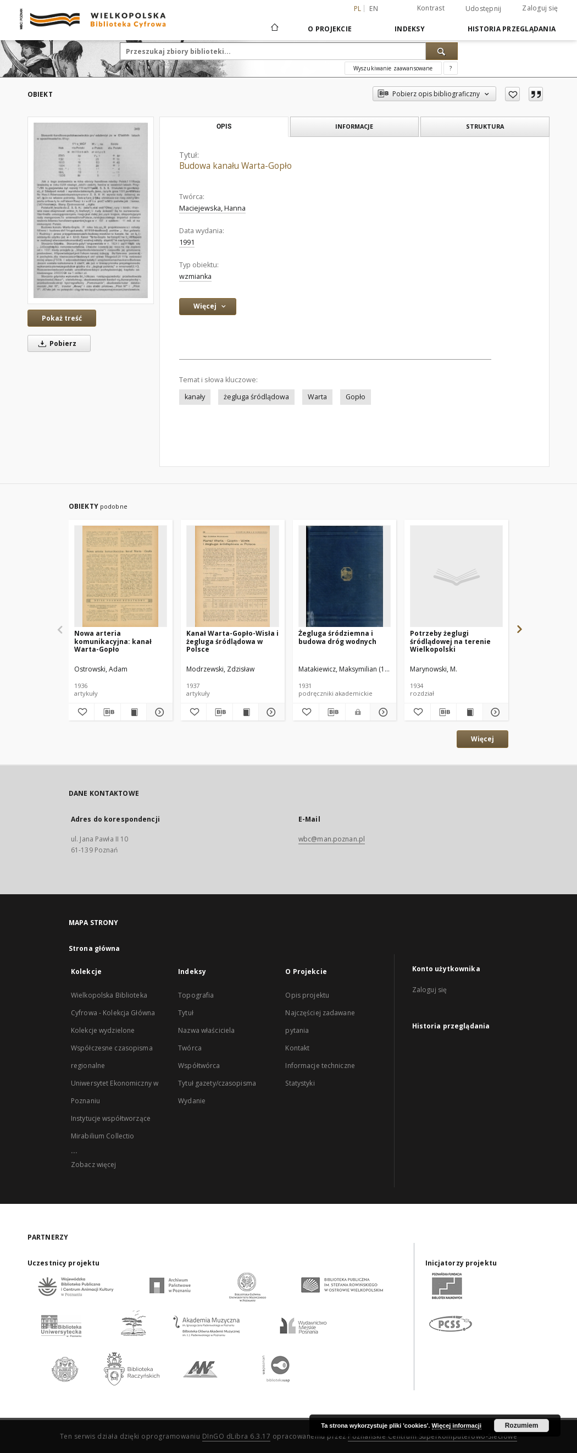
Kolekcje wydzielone (103, 1030)
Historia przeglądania (512, 29)
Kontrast (431, 8)
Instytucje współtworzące (111, 1118)
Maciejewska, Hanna (212, 208)
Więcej (482, 739)
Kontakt (297, 1048)
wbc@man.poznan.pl (331, 839)
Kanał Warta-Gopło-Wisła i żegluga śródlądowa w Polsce (232, 641)
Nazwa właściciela (206, 1030)
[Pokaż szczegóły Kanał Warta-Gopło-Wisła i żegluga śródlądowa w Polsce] (269, 712)
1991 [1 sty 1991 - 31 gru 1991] (187, 242)
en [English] (373, 8)
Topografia (196, 995)
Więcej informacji (456, 1425)
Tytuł (185, 1012)
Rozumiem (522, 1425)
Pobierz (55, 343)
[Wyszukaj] (442, 51)
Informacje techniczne (320, 1065)
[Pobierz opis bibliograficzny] (107, 712)
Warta (317, 396)
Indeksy (410, 29)
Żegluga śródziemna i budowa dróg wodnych (337, 637)
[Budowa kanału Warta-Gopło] (91, 210)
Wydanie (192, 1100)
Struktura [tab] (485, 126)
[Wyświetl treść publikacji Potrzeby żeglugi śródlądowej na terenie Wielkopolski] (469, 712)
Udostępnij (483, 8)
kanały (195, 396)
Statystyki (299, 1083)
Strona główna (94, 948)
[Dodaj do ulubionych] (512, 94)
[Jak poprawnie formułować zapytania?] (450, 68)
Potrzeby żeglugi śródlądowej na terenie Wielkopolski (450, 641)
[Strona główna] (274, 28)
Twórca (190, 1048)
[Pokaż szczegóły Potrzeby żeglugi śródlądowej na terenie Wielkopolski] (494, 712)
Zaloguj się (540, 8)
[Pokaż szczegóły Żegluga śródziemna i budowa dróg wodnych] (382, 712)
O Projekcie (330, 29)
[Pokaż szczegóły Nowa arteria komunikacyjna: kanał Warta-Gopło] (157, 712)
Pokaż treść (62, 318)
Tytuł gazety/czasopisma (217, 1083)
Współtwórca (199, 1065)
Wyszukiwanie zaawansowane (393, 68)
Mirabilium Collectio (102, 1136)
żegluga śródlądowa (256, 396)
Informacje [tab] (354, 126)
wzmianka (195, 276)
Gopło (355, 396)
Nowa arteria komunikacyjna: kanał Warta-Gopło (113, 641)
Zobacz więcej (93, 1164)
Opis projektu (307, 995)
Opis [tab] (224, 126)
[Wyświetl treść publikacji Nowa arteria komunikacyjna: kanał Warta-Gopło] (133, 712)
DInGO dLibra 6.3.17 (236, 1436)
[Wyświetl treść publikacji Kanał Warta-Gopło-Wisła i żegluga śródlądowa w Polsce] (245, 712)
